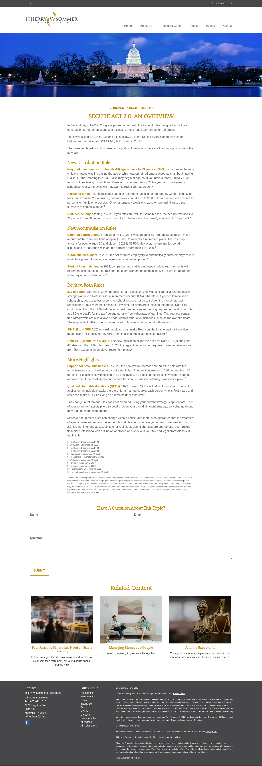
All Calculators (89, 725)
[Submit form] (39, 571)
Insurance (86, 703)
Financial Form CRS (129, 688)
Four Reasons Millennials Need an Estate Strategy (62, 650)
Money (84, 711)
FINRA (209, 732)
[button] (142, 20)
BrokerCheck (179, 694)
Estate (84, 700)
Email (138, 514)
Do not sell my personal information (187, 720)
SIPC (214, 732)
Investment (87, 696)
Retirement (87, 693)
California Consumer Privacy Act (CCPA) (207, 717)
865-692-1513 (222, 3)
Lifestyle (85, 714)
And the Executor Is (200, 648)
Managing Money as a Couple (131, 648)
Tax (83, 707)
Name (34, 514)
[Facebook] (30, 3)
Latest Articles (88, 718)
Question (36, 538)
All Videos (86, 722)
